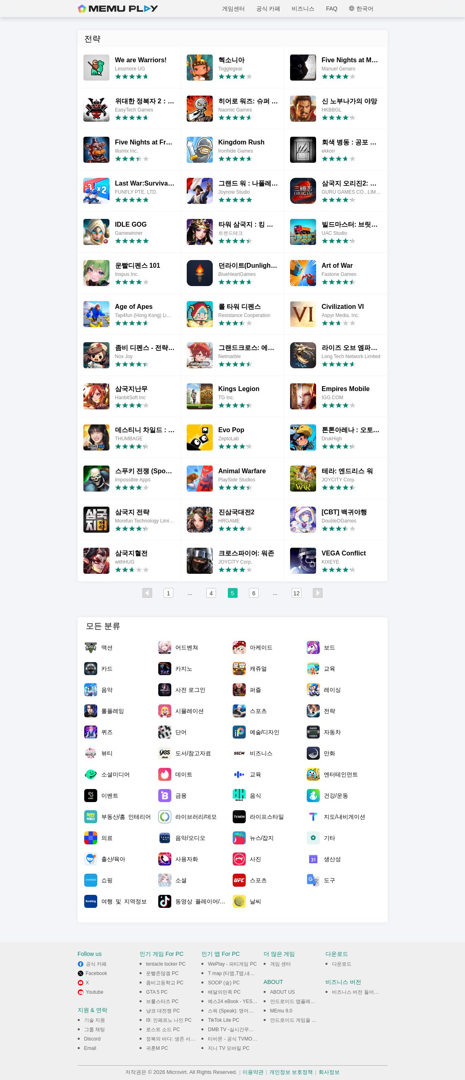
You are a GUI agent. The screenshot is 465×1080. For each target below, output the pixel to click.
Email (90, 1048)
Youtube (95, 992)
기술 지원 (94, 1020)
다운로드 (341, 964)
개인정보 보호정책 (291, 1072)
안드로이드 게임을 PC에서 (299, 1020)
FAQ (331, 8)
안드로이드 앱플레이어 (295, 1001)
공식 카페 (268, 8)
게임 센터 (280, 964)
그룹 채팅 (94, 1029)
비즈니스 (303, 8)
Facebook (96, 973)
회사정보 (329, 1072)
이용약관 (253, 1072)
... (190, 593)
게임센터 (233, 8)
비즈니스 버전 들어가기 (358, 992)
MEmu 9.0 (281, 1011)
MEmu (118, 8)
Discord (92, 1039)
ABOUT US (282, 992)
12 (296, 593)
